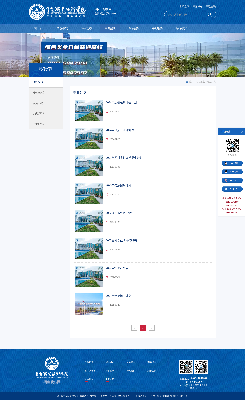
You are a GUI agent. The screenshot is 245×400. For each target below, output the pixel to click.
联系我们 (182, 28)
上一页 (134, 328)
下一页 (152, 328)
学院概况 (62, 28)
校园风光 (89, 379)
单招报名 (198, 6)
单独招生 (134, 28)
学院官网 (185, 6)
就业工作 (152, 371)
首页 (191, 81)
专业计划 (211, 81)
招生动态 (86, 28)
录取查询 (211, 6)
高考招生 (110, 28)
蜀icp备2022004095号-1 (120, 396)
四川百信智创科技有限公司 (175, 396)
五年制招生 (90, 371)
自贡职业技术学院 (87, 396)
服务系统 (110, 379)
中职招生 (158, 28)
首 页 (38, 28)
